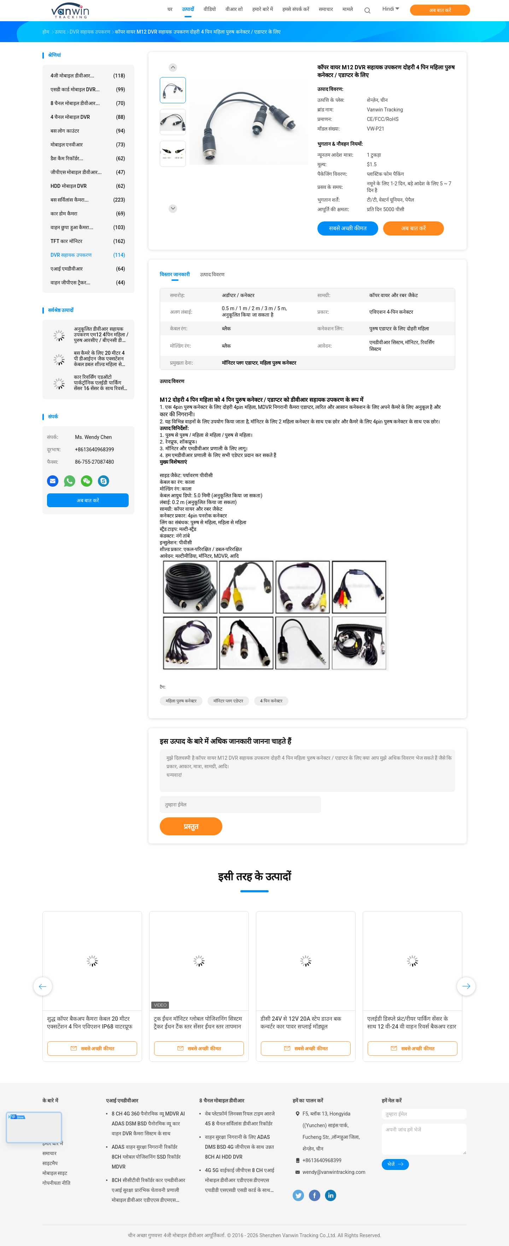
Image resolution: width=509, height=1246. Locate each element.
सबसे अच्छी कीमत (348, 228)
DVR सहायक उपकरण (88, 255)
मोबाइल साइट (54, 1173)
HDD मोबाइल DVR (88, 186)
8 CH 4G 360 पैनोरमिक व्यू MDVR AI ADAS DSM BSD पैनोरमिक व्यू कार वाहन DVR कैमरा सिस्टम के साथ (148, 1123)
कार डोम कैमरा (88, 213)
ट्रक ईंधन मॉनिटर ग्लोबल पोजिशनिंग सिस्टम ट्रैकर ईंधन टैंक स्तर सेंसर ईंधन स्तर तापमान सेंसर (198, 1026)
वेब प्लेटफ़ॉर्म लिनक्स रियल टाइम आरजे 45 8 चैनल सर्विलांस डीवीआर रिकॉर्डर (240, 1118)
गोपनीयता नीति (56, 1183)
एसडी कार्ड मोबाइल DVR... (88, 89)
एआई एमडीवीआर (88, 268)
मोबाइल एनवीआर (88, 144)
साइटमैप (50, 1163)
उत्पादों (48, 1123)
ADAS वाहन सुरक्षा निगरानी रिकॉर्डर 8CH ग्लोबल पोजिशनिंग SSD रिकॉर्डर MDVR (146, 1157)
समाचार (49, 1153)
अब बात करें (440, 10)
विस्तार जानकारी (175, 274)
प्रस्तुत (191, 826)
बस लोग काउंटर (88, 130)
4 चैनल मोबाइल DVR (88, 117)
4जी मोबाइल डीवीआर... (88, 75)
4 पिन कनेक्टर (271, 701)
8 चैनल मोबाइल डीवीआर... (88, 103)
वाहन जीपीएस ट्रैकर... (88, 282)
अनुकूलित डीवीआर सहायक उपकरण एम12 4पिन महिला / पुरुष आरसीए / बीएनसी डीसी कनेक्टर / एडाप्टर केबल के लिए (101, 334)
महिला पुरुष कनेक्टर (181, 701)
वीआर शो (51, 1133)
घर (44, 1114)
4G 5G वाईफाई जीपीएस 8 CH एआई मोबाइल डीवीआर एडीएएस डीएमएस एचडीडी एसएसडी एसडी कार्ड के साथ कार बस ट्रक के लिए (239, 1181)
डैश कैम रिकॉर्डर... (88, 158)
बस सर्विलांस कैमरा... (88, 199)
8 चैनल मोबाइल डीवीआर (221, 1100)
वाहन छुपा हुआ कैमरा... (88, 227)
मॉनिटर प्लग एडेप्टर (228, 701)
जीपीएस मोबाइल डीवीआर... (88, 172)
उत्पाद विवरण (212, 274)
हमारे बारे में (52, 1143)
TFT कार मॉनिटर (88, 241)
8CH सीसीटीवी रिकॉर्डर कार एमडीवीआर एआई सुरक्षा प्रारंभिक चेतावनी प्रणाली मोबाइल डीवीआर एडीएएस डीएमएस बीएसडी (148, 1191)
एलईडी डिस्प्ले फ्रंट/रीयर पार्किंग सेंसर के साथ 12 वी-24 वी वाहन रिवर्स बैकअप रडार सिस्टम (411, 1026)
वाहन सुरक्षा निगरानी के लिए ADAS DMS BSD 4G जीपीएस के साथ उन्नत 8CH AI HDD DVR (239, 1147)
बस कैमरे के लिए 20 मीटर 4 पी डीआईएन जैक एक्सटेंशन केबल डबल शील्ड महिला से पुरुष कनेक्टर (99, 358)
